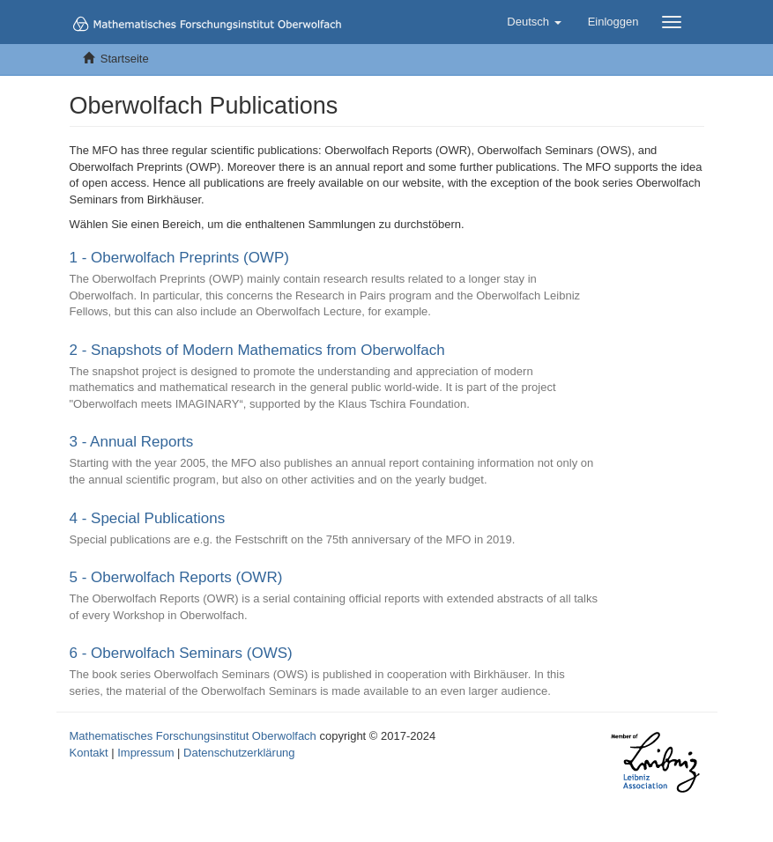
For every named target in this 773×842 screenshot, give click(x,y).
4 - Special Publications (148, 518)
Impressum (145, 752)
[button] (534, 22)
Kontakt (89, 752)
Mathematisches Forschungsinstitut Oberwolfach (193, 735)
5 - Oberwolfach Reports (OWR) (176, 577)
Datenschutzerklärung (238, 752)
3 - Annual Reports (132, 441)
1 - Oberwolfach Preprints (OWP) (179, 257)
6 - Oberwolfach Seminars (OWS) (181, 653)
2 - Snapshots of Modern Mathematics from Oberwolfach (257, 350)
